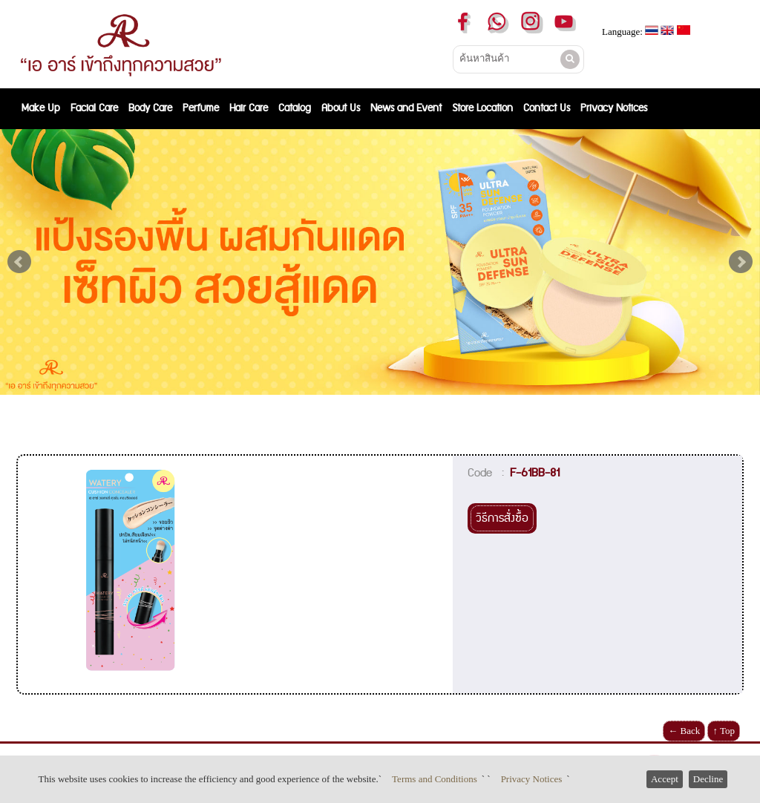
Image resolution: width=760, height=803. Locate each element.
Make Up (41, 108)
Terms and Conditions (434, 778)
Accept (664, 778)
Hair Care (248, 108)
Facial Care (94, 108)
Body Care (150, 108)
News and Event (406, 108)
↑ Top (723, 730)
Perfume (201, 108)
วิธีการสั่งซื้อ (502, 518)
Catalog (294, 108)
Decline (708, 778)
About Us (340, 108)
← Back (684, 730)
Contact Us (546, 108)
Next (741, 262)
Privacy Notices (532, 778)
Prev (19, 262)
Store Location (482, 108)
